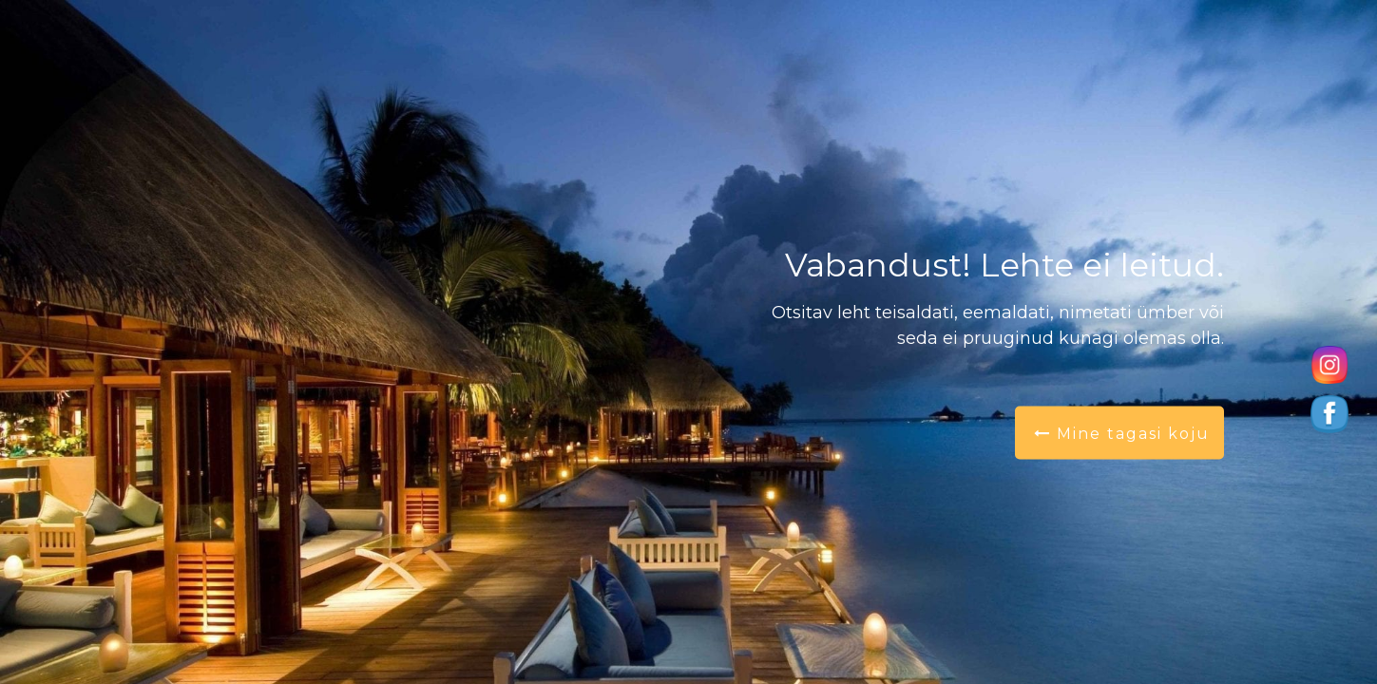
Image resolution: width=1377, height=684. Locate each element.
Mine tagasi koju (1122, 434)
